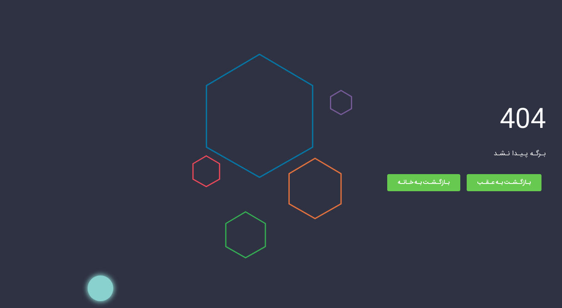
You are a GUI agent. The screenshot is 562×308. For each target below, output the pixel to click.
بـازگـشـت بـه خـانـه (343, 183)
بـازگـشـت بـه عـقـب (423, 183)
